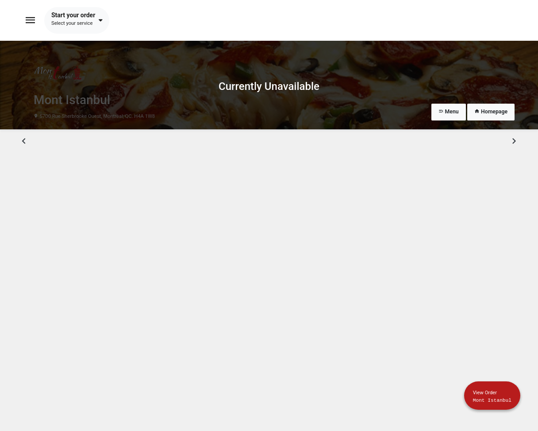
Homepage (490, 112)
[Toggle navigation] (30, 20)
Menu (448, 112)
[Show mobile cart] (492, 395)
